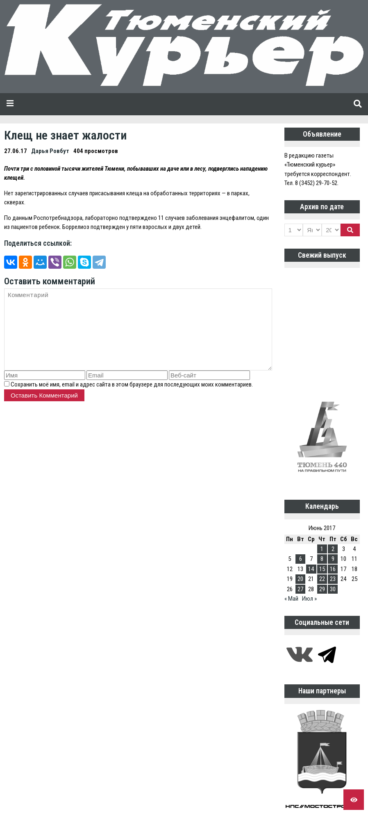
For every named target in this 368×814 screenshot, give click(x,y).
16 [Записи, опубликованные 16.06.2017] (333, 569)
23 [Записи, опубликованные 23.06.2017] (333, 579)
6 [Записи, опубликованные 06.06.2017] (300, 558)
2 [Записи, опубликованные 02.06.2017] (333, 549)
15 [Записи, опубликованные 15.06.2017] (322, 569)
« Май (291, 598)
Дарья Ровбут (50, 151)
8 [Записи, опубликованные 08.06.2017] (321, 558)
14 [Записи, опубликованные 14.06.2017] (311, 569)
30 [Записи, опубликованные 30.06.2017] (333, 589)
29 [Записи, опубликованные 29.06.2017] (322, 589)
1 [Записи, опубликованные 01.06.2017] (321, 549)
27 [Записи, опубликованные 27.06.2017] (300, 589)
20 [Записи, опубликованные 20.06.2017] (300, 579)
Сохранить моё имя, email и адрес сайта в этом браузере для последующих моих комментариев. (132, 384)
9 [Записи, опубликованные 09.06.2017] (333, 558)
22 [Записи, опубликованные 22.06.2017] (322, 579)
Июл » (309, 598)
